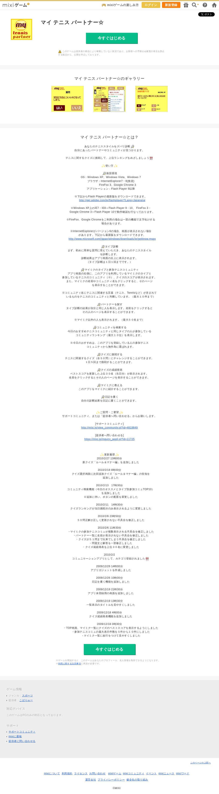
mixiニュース (166, 773)
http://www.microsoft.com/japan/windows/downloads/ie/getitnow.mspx (112, 238)
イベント (151, 773)
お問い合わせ (97, 773)
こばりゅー (26, 700)
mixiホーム (214, 5)
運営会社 (90, 779)
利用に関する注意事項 (69, 663)
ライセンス (81, 773)
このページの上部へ (200, 762)
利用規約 (67, 773)
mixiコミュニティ (133, 773)
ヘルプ (205, 5)
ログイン (151, 5)
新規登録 (171, 5)
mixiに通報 (15, 736)
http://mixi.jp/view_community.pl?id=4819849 (109, 427)
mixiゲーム (115, 773)
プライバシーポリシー (111, 779)
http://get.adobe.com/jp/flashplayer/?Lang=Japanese (112, 200)
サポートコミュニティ (22, 731)
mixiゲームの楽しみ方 (123, 5)
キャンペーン (186, 5)
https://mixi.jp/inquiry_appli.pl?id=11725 (109, 439)
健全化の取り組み (137, 779)
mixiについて (52, 773)
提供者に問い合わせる (22, 741)
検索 (195, 5)
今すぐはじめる (112, 38)
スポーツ (27, 695)
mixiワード (182, 773)
